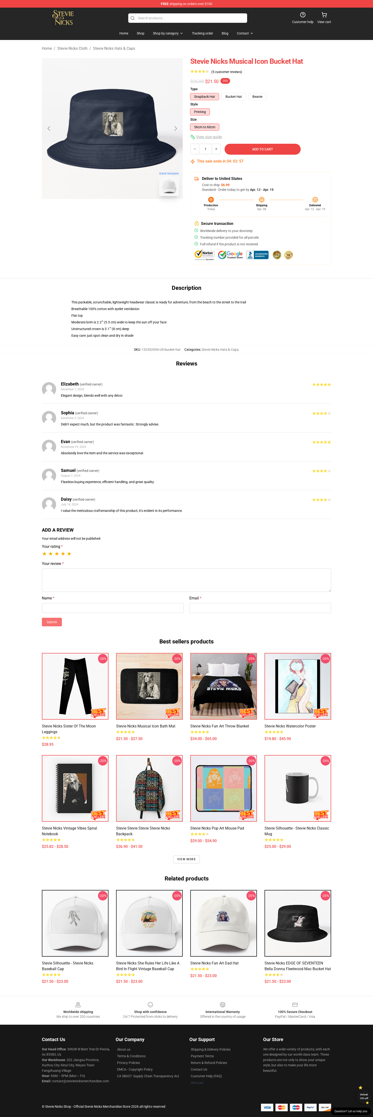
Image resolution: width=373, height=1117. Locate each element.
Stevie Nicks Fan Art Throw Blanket (219, 726)
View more (186, 859)
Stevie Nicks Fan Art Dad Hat (214, 963)
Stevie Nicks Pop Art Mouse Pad (217, 828)
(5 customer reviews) (226, 72)
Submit (52, 622)
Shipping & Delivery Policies (211, 1049)
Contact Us (199, 1069)
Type (194, 89)
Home (47, 48)
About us (123, 1049)
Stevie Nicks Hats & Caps (114, 48)
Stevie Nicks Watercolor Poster (290, 726)
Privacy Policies (128, 1063)
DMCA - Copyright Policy (135, 1069)
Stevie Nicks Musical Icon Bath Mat (145, 726)
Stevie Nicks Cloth (72, 48)
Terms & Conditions (131, 1056)
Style (194, 104)
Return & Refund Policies (209, 1063)
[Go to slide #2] (124, 210)
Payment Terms (202, 1056)
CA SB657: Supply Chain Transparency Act (148, 1076)
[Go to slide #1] (99, 210)
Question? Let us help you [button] (350, 1111)
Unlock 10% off (364, 1096)
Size (193, 119)
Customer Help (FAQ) (206, 1076)
